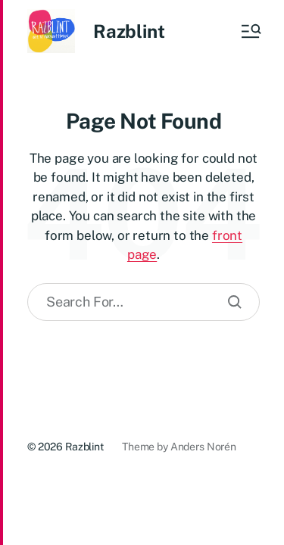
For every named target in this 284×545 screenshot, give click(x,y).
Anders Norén (203, 447)
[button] (250, 31)
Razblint (128, 31)
